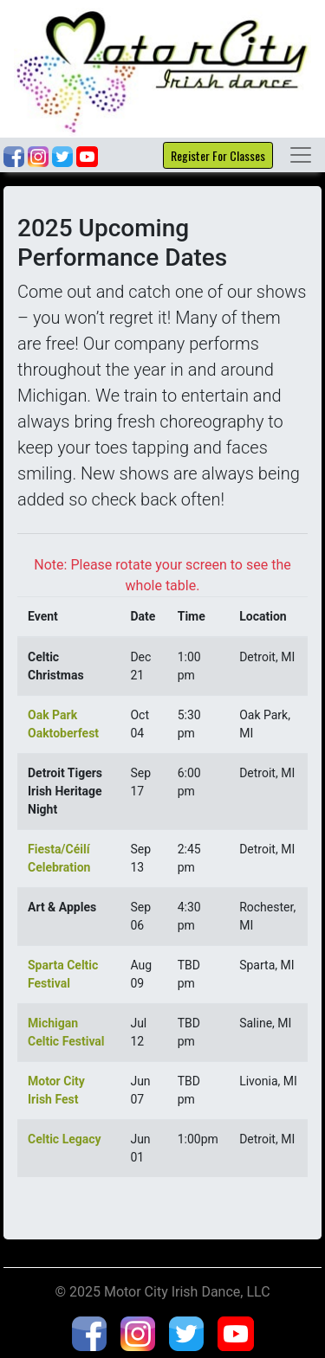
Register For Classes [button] (218, 155)
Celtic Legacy (64, 1139)
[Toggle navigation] (300, 155)
